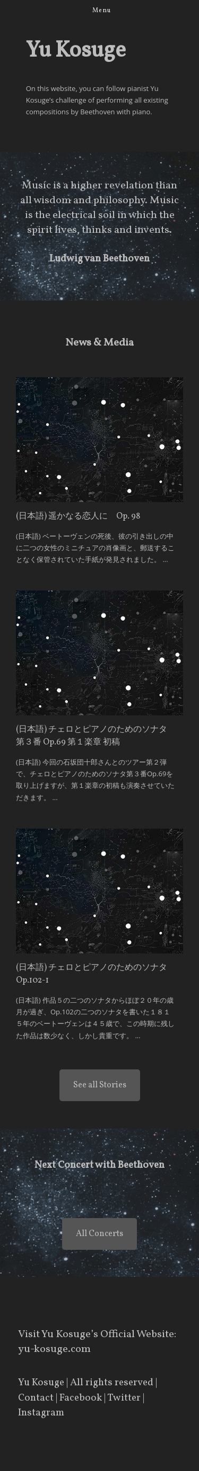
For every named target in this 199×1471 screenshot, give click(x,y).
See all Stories (99, 1085)
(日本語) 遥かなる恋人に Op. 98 (78, 516)
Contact (36, 1398)
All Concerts (99, 1234)
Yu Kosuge (41, 1383)
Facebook (80, 1398)
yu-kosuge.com (54, 1349)
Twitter (124, 1398)
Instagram (41, 1413)
